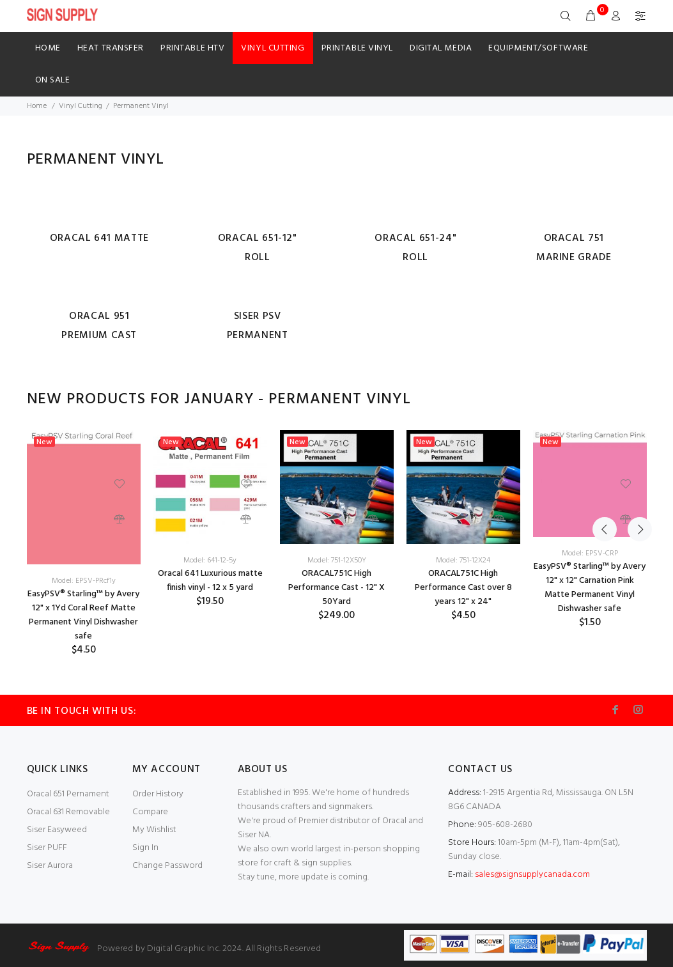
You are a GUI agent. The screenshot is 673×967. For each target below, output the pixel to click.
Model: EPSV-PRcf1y (84, 581)
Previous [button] (604, 399)
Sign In (145, 847)
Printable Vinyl (357, 48)
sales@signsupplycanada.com (532, 874)
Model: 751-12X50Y (336, 560)
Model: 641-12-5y (209, 560)
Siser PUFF (47, 847)
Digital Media (441, 48)
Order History (157, 794)
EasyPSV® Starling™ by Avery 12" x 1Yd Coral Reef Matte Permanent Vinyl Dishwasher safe (83, 615)
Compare (150, 812)
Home (48, 48)
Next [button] (635, 399)
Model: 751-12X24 (463, 560)
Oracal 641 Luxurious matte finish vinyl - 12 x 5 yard (210, 580)
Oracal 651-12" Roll (257, 248)
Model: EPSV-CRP (590, 553)
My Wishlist (154, 830)
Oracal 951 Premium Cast (99, 326)
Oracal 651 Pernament (68, 794)
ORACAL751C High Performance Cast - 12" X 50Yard (336, 587)
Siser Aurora (50, 865)
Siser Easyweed (57, 830)
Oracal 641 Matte (99, 238)
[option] (83, 543)
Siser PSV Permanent (257, 326)
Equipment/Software (538, 48)
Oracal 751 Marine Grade (574, 248)
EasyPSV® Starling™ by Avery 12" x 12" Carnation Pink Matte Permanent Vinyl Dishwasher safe (590, 587)
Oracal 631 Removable (68, 812)
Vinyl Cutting (272, 48)
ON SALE (52, 80)
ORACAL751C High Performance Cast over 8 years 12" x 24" (463, 587)
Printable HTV (192, 48)
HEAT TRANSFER (110, 48)
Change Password (167, 865)
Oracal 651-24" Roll (415, 248)
